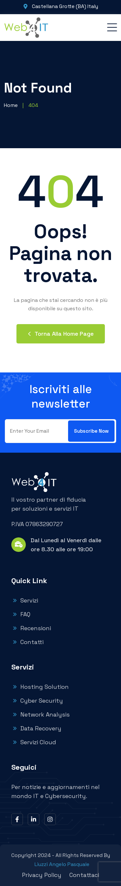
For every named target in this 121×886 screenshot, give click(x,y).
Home (11, 105)
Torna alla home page (61, 333)
